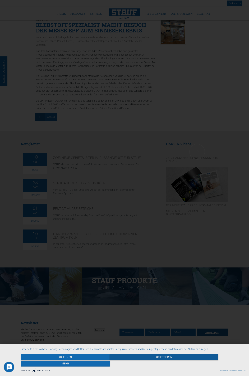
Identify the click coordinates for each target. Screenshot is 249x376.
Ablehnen (54, 364)
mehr (211, 364)
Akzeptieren (133, 364)
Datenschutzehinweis (237, 371)
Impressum (224, 371)
